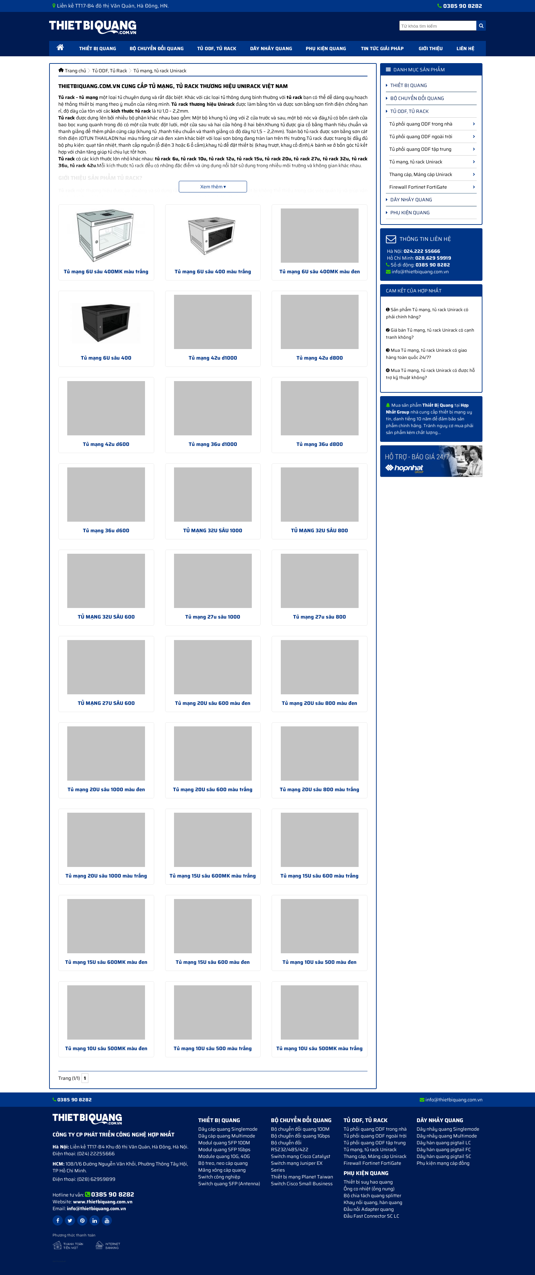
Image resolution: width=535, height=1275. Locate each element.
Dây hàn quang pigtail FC (444, 1149)
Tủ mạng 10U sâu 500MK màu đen (106, 1048)
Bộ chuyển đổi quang (157, 48)
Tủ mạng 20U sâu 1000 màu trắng (106, 876)
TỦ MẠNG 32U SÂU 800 (319, 530)
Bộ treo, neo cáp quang (223, 1163)
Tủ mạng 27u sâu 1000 (212, 617)
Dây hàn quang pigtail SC (444, 1156)
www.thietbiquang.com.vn (102, 1201)
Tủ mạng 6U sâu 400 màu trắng (213, 271)
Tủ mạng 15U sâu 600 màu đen (213, 962)
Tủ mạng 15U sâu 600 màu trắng (319, 876)
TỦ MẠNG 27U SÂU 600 (106, 703)
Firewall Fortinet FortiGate (432, 187)
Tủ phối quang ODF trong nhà (432, 124)
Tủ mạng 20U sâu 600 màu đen (212, 703)
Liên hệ (465, 48)
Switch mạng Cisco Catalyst (300, 1156)
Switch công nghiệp (219, 1176)
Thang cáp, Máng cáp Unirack (432, 174)
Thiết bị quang (97, 48)
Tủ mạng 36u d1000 (213, 444)
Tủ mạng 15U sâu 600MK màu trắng (213, 876)
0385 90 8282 (462, 6)
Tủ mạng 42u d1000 (213, 358)
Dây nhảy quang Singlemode (448, 1129)
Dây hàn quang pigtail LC (444, 1142)
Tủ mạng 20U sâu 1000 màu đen (106, 789)
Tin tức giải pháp (382, 48)
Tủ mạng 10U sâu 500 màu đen (320, 962)
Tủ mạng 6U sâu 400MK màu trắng (106, 271)
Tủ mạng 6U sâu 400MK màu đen (319, 271)
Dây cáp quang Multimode (226, 1136)
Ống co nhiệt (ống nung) (369, 1188)
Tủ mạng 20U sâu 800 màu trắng (319, 789)
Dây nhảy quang (271, 48)
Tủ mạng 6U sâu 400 (106, 358)
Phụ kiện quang (326, 48)
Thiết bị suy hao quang (368, 1182)
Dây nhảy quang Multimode (447, 1136)
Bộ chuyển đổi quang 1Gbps (300, 1136)
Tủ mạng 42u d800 (320, 358)
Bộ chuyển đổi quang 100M (300, 1129)
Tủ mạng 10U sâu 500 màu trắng (213, 1048)
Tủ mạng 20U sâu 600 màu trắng (212, 789)
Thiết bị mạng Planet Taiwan (302, 1176)
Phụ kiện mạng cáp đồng (443, 1163)
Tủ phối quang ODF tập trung (432, 149)
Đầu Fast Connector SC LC (371, 1216)
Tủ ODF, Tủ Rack (216, 48)
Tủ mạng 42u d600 (106, 444)
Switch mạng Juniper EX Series (296, 1166)
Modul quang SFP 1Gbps (224, 1149)
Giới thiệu (431, 48)
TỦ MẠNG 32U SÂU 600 (106, 617)
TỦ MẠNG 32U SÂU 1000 (212, 530)
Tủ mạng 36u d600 (106, 530)
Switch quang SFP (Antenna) (229, 1183)
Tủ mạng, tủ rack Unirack (432, 161)
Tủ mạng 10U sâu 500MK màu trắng (319, 1048)
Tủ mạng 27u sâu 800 (319, 617)
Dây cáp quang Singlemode (228, 1129)
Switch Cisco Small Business (302, 1183)
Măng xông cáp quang (222, 1170)
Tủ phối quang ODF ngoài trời (432, 136)
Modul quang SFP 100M (224, 1142)
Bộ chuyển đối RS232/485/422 (289, 1146)
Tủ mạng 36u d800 (320, 444)
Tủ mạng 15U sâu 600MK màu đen (106, 962)
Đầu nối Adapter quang (369, 1209)
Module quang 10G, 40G (224, 1156)
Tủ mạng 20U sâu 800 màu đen (319, 703)
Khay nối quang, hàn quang (373, 1202)
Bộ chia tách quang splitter (372, 1195)
